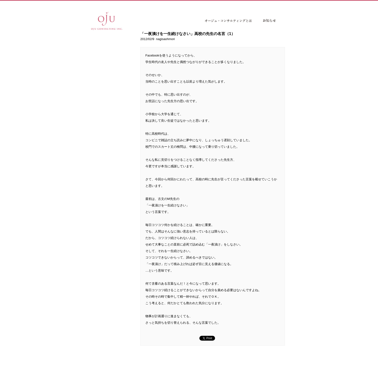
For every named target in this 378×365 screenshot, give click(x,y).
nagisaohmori (165, 39)
